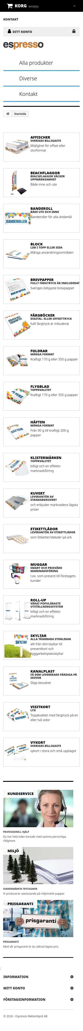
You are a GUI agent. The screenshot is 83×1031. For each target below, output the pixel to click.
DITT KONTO (22, 32)
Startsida (20, 114)
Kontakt (28, 93)
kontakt (10, 19)
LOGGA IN (73, 32)
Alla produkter (36, 62)
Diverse (28, 78)
